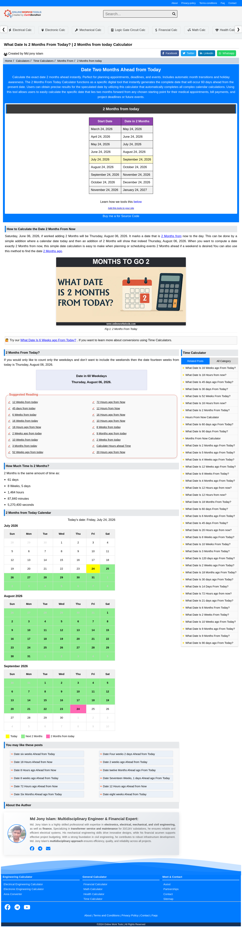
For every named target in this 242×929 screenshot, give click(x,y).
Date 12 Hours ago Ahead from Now (125, 786)
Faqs (155, 915)
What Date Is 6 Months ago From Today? (210, 516)
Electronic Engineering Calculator (24, 889)
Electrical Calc (20, 30)
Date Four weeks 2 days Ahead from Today (129, 754)
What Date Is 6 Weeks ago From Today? (48, 340)
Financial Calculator (95, 884)
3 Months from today (24, 445)
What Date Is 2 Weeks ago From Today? (209, 565)
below (138, 202)
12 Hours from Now (108, 408)
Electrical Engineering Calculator (23, 884)
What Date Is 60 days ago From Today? (209, 424)
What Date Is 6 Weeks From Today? (207, 473)
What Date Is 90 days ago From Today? (209, 642)
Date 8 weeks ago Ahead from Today (36, 778)
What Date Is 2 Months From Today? (207, 410)
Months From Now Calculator (203, 438)
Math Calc (196, 30)
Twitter (188, 53)
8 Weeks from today (109, 427)
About (175, 3)
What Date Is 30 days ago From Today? (209, 579)
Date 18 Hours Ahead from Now (33, 762)
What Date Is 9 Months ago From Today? (210, 628)
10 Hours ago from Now (111, 420)
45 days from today (24, 408)
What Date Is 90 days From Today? (206, 431)
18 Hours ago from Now (26, 427)
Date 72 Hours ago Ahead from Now (35, 786)
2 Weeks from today (109, 439)
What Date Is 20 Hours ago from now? (208, 530)
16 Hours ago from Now (111, 414)
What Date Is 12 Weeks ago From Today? (210, 466)
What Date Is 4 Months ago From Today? (210, 480)
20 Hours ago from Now (111, 452)
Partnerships (171, 889)
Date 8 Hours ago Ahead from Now (35, 770)
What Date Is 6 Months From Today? (207, 607)
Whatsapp (226, 53)
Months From (65, 60)
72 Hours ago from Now (111, 402)
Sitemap (168, 898)
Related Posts (195, 361)
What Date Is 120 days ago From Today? (210, 558)
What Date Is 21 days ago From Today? (209, 600)
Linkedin (206, 53)
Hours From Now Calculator (202, 417)
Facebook (170, 53)
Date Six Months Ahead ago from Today (38, 794)
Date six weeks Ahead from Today (34, 754)
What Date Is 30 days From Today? (206, 389)
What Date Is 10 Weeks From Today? (208, 544)
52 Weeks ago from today (27, 452)
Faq (223, 3)
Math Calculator (93, 889)
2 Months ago (52, 251)
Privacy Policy (130, 915)
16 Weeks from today (25, 420)
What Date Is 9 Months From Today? (207, 635)
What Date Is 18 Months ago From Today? (210, 572)
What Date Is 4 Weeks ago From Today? (209, 459)
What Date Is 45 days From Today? (206, 523)
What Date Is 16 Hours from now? (205, 403)
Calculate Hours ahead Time (114, 445)
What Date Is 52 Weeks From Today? (208, 396)
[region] (121, 155)
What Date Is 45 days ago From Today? (209, 382)
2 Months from (171, 236)
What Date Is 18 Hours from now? (205, 374)
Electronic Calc (53, 30)
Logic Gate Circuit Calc (128, 30)
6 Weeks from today (24, 414)
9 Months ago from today (112, 433)
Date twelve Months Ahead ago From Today (129, 770)
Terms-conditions (208, 3)
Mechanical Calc (88, 30)
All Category (224, 361)
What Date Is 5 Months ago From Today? (210, 452)
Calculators (22, 60)
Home (8, 60)
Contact (232, 3)
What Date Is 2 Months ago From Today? (210, 445)
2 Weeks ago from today (27, 433)
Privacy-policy (188, 3)
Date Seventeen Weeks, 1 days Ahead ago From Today (136, 778)
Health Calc (225, 30)
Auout (166, 884)
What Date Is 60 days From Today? (206, 508)
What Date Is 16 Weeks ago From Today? (210, 367)
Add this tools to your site (121, 208)
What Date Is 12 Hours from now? (205, 494)
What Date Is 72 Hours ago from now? (208, 593)
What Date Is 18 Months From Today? (208, 501)
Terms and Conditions (106, 915)
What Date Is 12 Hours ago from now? (208, 487)
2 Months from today (89, 60)
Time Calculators (43, 60)
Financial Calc (166, 30)
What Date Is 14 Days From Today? (206, 586)
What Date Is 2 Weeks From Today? (207, 614)
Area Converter (13, 894)
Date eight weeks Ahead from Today (124, 794)
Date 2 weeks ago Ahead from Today (125, 762)
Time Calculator (93, 898)
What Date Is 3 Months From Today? (207, 551)
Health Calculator (94, 894)
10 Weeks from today (25, 439)
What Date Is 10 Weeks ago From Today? (210, 621)
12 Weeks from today (25, 402)
